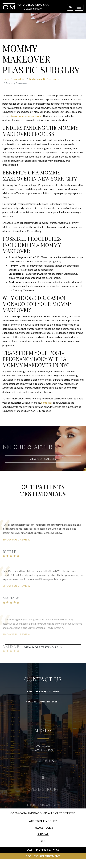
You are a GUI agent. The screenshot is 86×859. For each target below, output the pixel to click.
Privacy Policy (43, 827)
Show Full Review (16, 548)
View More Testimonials (43, 647)
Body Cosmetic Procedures (44, 78)
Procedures (19, 78)
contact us (47, 402)
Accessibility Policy (43, 820)
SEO (43, 840)
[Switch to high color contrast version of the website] (70, 7)
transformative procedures (26, 115)
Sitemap (43, 834)
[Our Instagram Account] (43, 784)
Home (5, 78)
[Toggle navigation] (79, 7)
